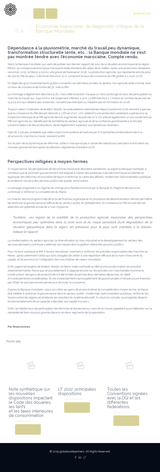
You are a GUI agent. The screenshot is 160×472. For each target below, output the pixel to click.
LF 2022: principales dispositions (77, 391)
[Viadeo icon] (84, 457)
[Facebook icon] (75, 457)
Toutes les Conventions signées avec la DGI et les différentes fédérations (127, 398)
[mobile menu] (153, 9)
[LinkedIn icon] (80, 457)
